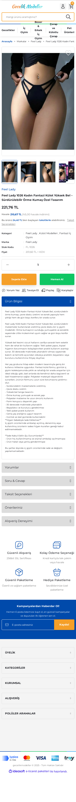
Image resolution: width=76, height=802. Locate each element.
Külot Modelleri (48, 233)
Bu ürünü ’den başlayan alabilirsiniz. (38, 222)
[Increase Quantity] (68, 264)
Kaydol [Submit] (64, 624)
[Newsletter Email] (38, 624)
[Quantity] (38, 264)
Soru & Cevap (15, 481)
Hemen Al (57, 279)
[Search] (38, 16)
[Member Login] (63, 6)
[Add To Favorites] (68, 52)
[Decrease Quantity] (7, 264)
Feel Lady (31, 233)
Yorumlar (12, 467)
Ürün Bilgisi (13, 301)
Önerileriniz (13, 507)
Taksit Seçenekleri (18, 494)
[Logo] (27, 6)
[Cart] (71, 6)
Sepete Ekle (19, 279)
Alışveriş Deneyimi (18, 521)
